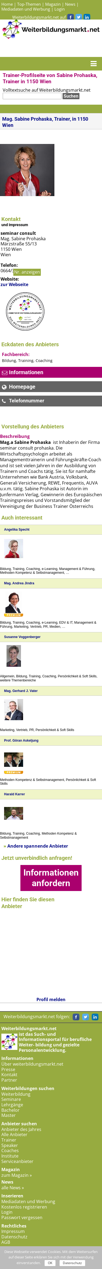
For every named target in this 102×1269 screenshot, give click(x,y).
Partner (9, 1080)
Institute (9, 1156)
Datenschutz (14, 1237)
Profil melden (51, 999)
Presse (8, 1069)
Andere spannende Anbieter (36, 846)
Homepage (18, 386)
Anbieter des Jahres (21, 1129)
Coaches (10, 1150)
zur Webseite (14, 284)
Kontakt (9, 1075)
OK (50, 1263)
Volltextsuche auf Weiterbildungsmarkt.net (47, 90)
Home (7, 4)
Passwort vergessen (21, 1217)
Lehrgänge (12, 1105)
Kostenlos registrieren (24, 1207)
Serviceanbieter (17, 1161)
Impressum (13, 1231)
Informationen (22, 372)
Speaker (9, 1145)
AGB (5, 1242)
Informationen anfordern (51, 877)
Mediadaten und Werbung (25, 9)
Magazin (53, 4)
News (70, 4)
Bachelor (10, 1110)
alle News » (12, 1188)
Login (59, 9)
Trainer (8, 1140)
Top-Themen (29, 4)
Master (8, 1115)
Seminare (11, 1099)
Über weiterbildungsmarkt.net (32, 1064)
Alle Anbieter (14, 1134)
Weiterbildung (15, 1094)
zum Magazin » (16, 1175)
